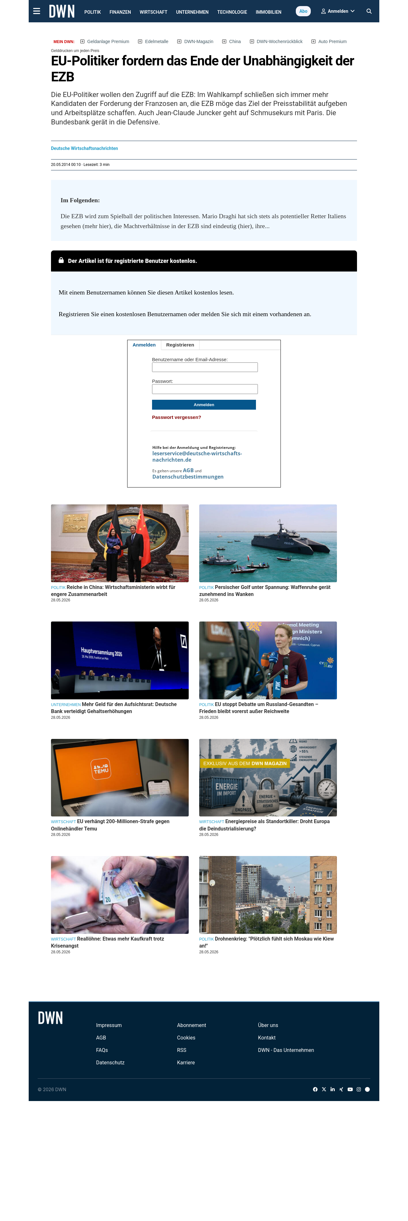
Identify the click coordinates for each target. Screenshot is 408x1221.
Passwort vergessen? (176, 417)
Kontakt (267, 1038)
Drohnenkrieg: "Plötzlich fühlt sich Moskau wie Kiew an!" (266, 942)
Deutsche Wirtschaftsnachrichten (84, 148)
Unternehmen (192, 12)
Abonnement (191, 1025)
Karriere (186, 1063)
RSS (181, 1050)
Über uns (268, 1025)
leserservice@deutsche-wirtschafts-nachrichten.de (197, 456)
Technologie (232, 12)
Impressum (109, 1025)
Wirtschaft (153, 12)
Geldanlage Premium (108, 41)
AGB (188, 470)
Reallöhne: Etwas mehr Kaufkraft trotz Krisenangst (107, 942)
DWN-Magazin (198, 41)
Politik (92, 12)
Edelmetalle (156, 41)
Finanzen (120, 12)
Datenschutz (110, 1063)
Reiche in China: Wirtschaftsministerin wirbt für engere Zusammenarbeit (113, 590)
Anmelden (144, 344)
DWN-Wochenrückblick (280, 41)
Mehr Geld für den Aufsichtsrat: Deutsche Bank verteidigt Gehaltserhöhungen (114, 707)
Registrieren (180, 344)
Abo (303, 11)
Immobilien (269, 12)
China (235, 41)
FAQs (102, 1050)
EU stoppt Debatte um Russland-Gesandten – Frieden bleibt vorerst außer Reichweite (258, 707)
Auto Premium (332, 41)
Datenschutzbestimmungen (188, 476)
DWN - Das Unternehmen (286, 1050)
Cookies (186, 1038)
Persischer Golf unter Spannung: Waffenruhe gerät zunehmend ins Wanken (265, 590)
